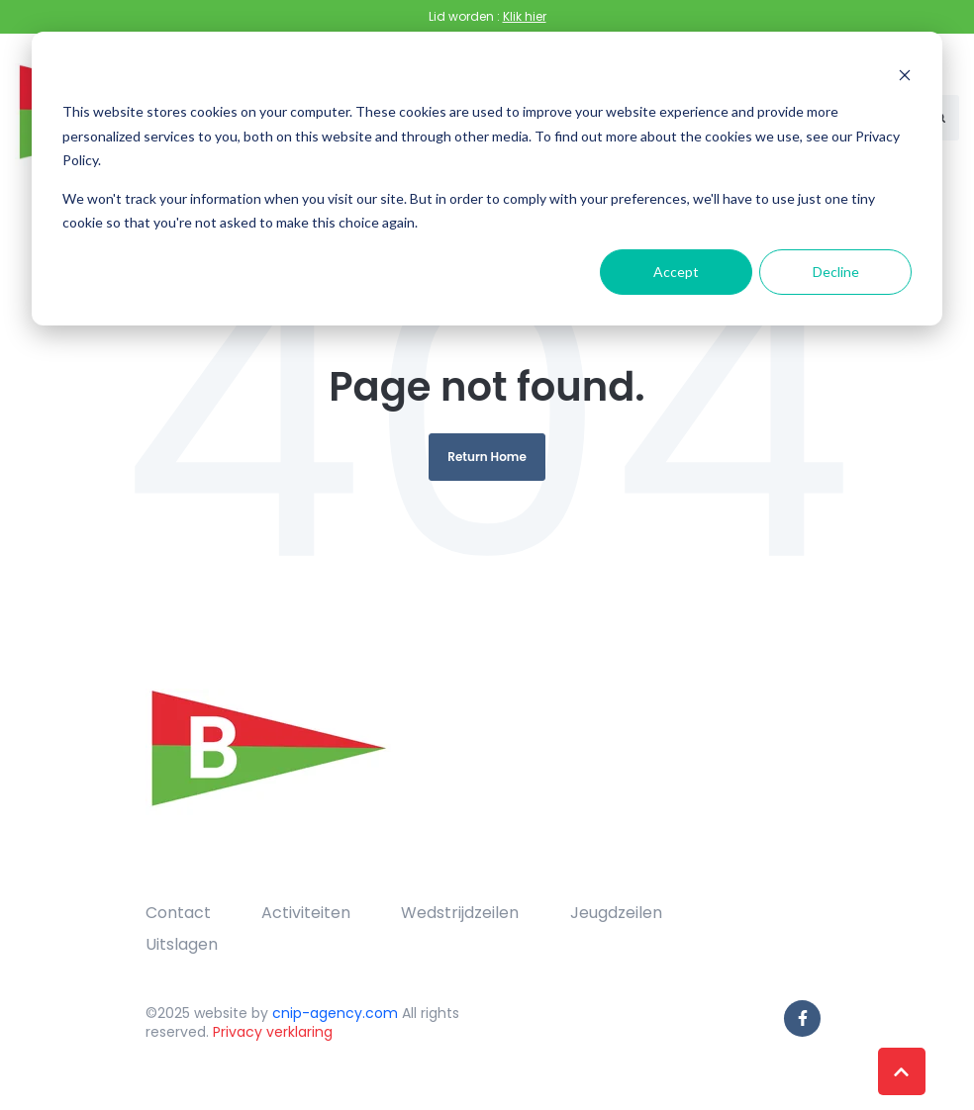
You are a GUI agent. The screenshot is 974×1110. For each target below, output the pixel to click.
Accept (676, 271)
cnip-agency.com (335, 1013)
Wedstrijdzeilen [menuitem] (460, 912)
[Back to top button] (901, 1071)
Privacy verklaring (273, 1032)
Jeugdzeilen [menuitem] (616, 912)
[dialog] (487, 178)
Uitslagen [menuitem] (182, 944)
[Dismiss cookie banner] (905, 74)
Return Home (487, 456)
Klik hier (524, 16)
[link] (269, 769)
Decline (836, 271)
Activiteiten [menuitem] (305, 912)
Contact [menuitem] (178, 912)
